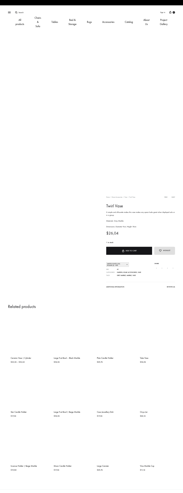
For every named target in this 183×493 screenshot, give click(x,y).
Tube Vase (144, 358)
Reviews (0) (171, 287)
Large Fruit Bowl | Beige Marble (67, 412)
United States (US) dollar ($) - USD (113, 264)
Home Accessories (117, 197)
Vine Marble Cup (147, 466)
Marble (129, 275)
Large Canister (103, 466)
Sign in (162, 12)
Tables (54, 22)
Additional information (115, 287)
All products (19, 22)
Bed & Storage (72, 22)
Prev (166, 197)
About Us (146, 22)
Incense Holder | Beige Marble (24, 466)
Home (108, 197)
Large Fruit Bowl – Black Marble (67, 358)
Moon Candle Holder (63, 466)
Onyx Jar (144, 412)
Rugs (89, 22)
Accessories (108, 22)
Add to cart (128, 251)
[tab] (115, 287)
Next (173, 197)
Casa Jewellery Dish (105, 412)
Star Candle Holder (19, 412)
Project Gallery (164, 22)
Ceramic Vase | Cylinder (21, 358)
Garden (119, 272)
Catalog (129, 22)
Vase (125, 197)
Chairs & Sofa (38, 22)
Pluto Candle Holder (105, 358)
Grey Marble (121, 275)
